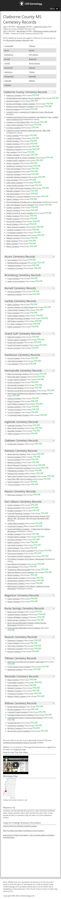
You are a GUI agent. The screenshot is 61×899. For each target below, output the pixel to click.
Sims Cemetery (13, 567)
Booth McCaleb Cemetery (17, 377)
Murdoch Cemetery (14, 688)
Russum (32, 68)
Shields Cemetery (13, 219)
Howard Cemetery (13, 171)
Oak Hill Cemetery (13, 194)
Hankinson (8, 72)
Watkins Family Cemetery (17, 696)
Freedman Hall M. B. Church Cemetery (20, 158)
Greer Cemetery (13, 313)
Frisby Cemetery (13, 643)
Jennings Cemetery (14, 540)
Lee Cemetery (12, 260)
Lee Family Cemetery (15, 545)
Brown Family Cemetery (16, 707)
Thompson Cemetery (15, 694)
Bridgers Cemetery (14, 511)
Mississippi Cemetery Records (44, 31)
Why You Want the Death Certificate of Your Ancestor (23, 830)
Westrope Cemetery (15, 495)
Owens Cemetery (12, 199)
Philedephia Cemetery (15, 471)
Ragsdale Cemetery (14, 431)
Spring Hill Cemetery (14, 221)
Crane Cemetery (13, 278)
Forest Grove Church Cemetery (19, 667)
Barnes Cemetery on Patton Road (20, 307)
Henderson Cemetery (14, 166)
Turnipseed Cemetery (14, 232)
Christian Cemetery (13, 128)
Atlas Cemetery (13, 680)
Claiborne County (40, 27)
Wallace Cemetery (13, 238)
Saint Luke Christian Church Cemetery (22, 476)
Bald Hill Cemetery (14, 337)
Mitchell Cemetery (13, 191)
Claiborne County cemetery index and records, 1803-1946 (28, 130)
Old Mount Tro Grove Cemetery (18, 196)
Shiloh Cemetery (13, 434)
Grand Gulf (8, 68)
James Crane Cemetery (16, 281)
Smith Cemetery (13, 482)
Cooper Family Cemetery (16, 379)
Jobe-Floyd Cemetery (15, 361)
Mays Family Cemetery (16, 428)
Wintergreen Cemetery (16, 581)
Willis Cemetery (12, 244)
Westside (32, 76)
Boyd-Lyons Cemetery (15, 612)
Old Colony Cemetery (15, 646)
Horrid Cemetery (13, 358)
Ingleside (7, 81)
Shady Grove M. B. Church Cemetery (20, 213)
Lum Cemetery (13, 364)
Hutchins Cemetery (13, 174)
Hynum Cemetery (14, 460)
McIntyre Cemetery (14, 728)
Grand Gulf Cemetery (15, 342)
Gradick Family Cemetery (15, 160)
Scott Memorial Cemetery (17, 564)
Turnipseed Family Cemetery (18, 415)
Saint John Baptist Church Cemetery (20, 205)
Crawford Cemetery (13, 138)
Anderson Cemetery (14, 95)
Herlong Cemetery (14, 291)
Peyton (31, 50)
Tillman (32, 72)
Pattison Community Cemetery (19, 468)
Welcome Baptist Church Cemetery (20, 572)
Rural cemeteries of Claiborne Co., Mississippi (23, 202)
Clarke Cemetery (12, 135)
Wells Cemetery (12, 241)
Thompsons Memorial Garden (19, 570)
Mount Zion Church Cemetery (18, 731)
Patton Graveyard (14, 327)
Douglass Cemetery (13, 147)
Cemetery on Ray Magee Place (18, 122)
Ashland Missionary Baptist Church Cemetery (23, 98)
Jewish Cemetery (13, 542)
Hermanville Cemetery (15, 385)
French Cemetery (13, 382)
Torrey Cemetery (14, 412)
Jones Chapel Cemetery (16, 316)
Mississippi (21, 27)
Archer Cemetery (13, 505)
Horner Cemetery (14, 348)
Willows (32, 81)
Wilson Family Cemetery (16, 578)
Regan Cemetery (13, 601)
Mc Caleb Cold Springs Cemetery (18, 188)
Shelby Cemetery (12, 216)
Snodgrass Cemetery (15, 268)
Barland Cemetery (13, 101)
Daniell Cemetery (13, 141)
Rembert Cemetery (14, 691)
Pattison (32, 46)
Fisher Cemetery (13, 599)
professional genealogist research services (19, 742)
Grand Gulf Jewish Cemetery (18, 345)
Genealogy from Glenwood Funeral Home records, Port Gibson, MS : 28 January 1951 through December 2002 (28, 517)
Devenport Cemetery (15, 640)
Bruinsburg (8, 55)
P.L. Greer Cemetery (15, 324)
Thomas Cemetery (14, 409)
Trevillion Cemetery (13, 230)
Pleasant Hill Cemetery (16, 473)
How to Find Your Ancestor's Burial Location (20, 826)
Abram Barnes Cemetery (16, 454)
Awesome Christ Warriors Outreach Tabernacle (25, 662)
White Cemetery (13, 575)
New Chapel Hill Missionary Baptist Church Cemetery (27, 393)
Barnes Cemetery (14, 508)
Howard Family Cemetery (16, 537)
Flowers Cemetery (13, 155)
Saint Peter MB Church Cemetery (20, 479)
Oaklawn (7, 85)
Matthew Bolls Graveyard (17, 263)
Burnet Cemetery (14, 709)
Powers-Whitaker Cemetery (18, 617)
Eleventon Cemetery (14, 149)
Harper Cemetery (13, 163)
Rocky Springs (34, 63)
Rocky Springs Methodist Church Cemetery (23, 628)
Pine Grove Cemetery (15, 553)
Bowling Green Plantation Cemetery (20, 106)
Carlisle (7, 63)
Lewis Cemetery (13, 548)
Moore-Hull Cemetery (15, 388)
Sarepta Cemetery (14, 407)
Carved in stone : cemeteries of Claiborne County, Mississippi (29, 112)
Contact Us (17, 749)
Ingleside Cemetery (14, 425)
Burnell (7, 59)
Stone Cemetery (12, 224)
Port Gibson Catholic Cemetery (19, 556)
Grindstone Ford (13, 723)
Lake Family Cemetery (14, 183)
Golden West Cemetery (16, 523)
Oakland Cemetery (14, 265)
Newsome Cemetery (15, 669)
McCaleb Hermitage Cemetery (18, 318)
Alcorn (6, 50)
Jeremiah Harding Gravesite (17, 177)
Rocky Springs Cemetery (16, 620)
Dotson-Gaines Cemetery (17, 340)
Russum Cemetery (14, 651)
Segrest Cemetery (13, 210)
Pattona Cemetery (14, 398)
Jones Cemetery (12, 180)
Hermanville (8, 76)
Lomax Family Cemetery (15, 185)
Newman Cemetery (14, 294)
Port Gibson (33, 55)
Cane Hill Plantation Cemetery (18, 513)
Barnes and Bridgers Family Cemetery (20, 104)
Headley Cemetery (14, 534)
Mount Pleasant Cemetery (17, 465)
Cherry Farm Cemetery (15, 125)
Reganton (33, 59)
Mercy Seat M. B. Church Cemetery (20, 551)
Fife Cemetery (11, 152)
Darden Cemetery (13, 144)
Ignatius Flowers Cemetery (17, 614)
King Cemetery (13, 685)
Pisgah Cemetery (13, 401)
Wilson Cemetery (12, 246)
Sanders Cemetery (13, 207)
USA (4, 27)
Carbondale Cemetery (15, 682)
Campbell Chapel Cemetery (17, 712)
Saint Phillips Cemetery (16, 404)
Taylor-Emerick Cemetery (16, 227)
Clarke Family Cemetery (16, 310)
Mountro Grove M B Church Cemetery (22, 391)
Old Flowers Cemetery (15, 321)
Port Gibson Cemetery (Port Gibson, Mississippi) (25, 559)
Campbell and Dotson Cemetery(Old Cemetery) (25, 718)
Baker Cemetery (13, 304)
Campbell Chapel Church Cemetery (20, 715)
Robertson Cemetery (15, 649)
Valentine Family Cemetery (16, 235)
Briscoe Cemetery (13, 109)
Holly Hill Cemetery (13, 169)
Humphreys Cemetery (15, 444)
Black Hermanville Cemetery (18, 374)
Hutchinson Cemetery (15, 725)
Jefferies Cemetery (14, 462)
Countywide (8, 46)
